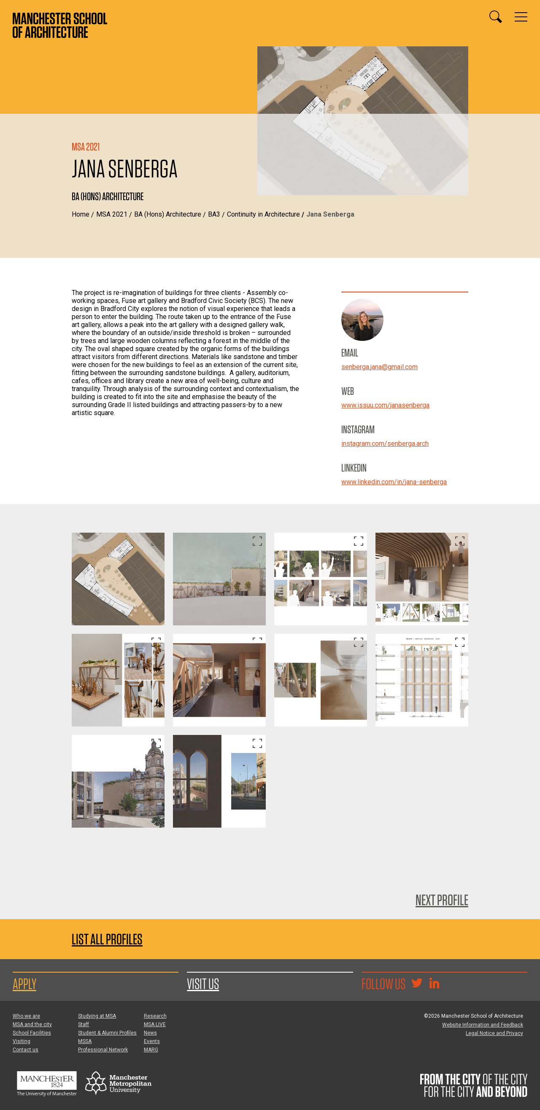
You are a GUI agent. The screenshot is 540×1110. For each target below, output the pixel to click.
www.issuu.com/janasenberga (385, 405)
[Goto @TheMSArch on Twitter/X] (416, 984)
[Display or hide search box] (495, 17)
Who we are (26, 1016)
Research (155, 1016)
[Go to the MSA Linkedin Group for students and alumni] (434, 984)
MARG (151, 1050)
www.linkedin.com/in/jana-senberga (394, 482)
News (150, 1033)
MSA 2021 (111, 214)
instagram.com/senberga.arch (385, 444)
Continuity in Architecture (263, 214)
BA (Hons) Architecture (167, 214)
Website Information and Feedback (482, 1025)
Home (80, 214)
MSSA (85, 1041)
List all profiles (107, 939)
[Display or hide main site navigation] (521, 17)
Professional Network (103, 1050)
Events (152, 1041)
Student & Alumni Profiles (107, 1033)
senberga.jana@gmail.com (379, 367)
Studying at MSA (97, 1016)
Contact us (25, 1050)
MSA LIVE (155, 1024)
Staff (83, 1024)
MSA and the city (32, 1024)
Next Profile (442, 899)
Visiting (21, 1041)
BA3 (214, 214)
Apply (24, 983)
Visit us (203, 983)
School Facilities (32, 1033)
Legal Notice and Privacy (494, 1033)
